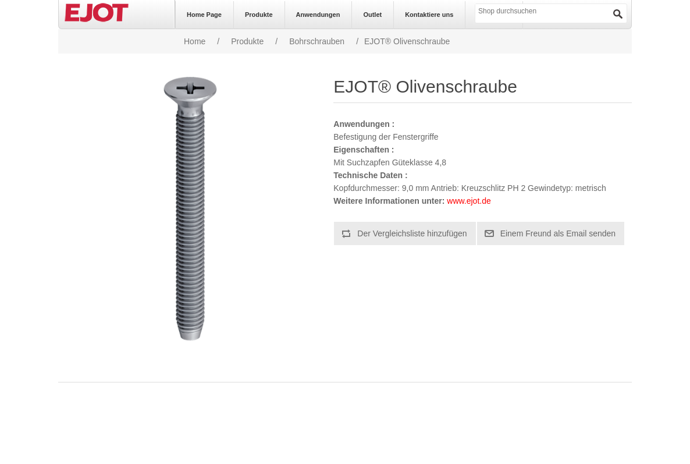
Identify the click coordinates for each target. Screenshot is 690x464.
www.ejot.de (468, 201)
